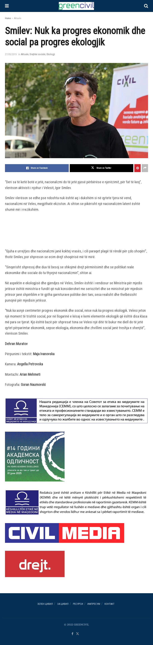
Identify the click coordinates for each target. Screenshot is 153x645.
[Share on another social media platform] (145, 168)
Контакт (109, 603)
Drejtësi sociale (37, 54)
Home (8, 18)
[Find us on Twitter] (77, 634)
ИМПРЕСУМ (93, 603)
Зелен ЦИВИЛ (45, 603)
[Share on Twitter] (102, 168)
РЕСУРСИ (78, 603)
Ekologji (50, 54)
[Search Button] (146, 6)
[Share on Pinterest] (137, 168)
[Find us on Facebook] (72, 634)
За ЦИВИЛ (63, 603)
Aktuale (17, 18)
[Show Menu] (7, 6)
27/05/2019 (10, 54)
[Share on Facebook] (37, 168)
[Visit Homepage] (76, 6)
